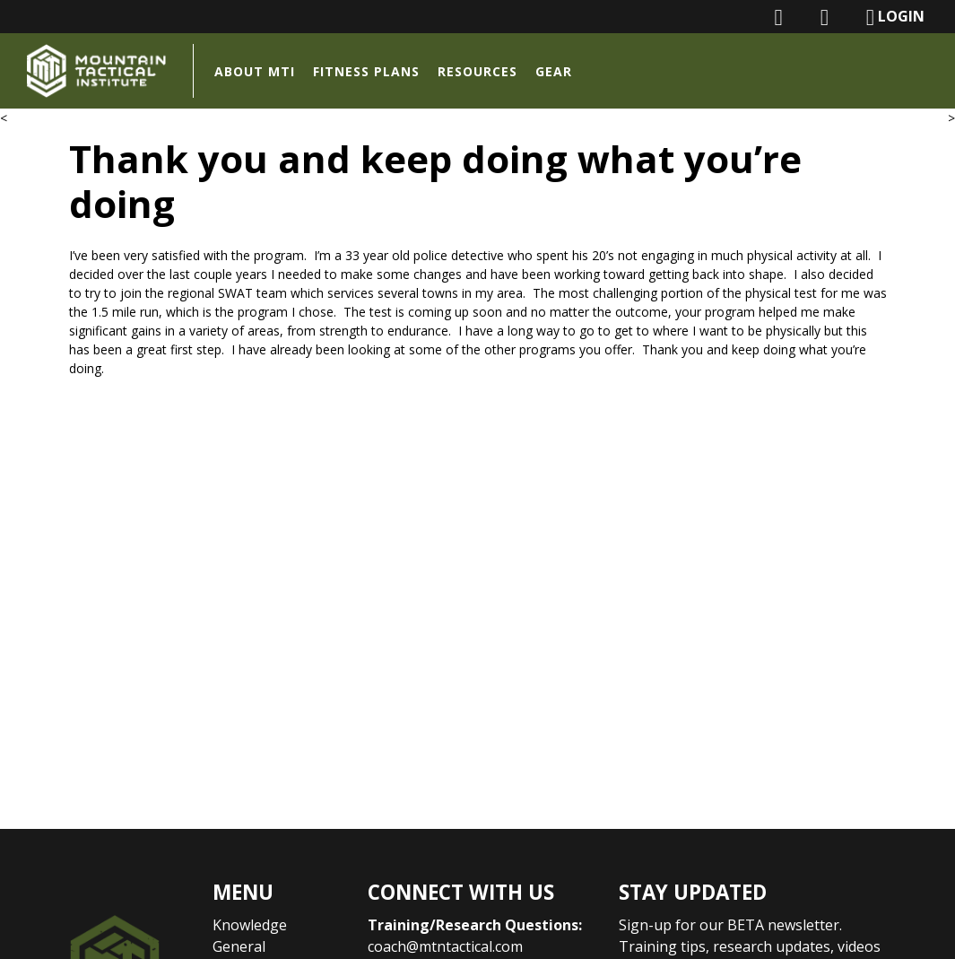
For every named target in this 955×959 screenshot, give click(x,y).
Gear (553, 71)
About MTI (254, 71)
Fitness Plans (366, 71)
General (239, 946)
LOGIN (895, 17)
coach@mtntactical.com (445, 946)
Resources (477, 71)
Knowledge (250, 925)
